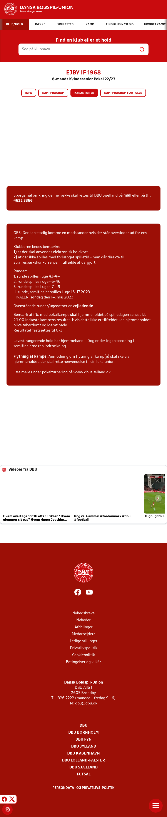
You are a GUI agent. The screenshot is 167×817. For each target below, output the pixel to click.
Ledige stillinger (83, 641)
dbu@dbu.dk (86, 703)
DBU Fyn (83, 739)
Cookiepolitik (83, 655)
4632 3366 (23, 201)
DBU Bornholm (83, 732)
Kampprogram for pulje (123, 93)
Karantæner (84, 93)
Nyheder (83, 620)
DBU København (83, 753)
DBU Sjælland (83, 767)
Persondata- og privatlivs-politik (83, 788)
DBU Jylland (83, 746)
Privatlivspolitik (83, 648)
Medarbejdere (83, 634)
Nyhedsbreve (83, 613)
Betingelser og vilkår (83, 662)
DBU (83, 726)
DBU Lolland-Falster (83, 760)
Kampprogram (53, 93)
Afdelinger (84, 627)
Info (28, 93)
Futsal (83, 774)
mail (127, 195)
